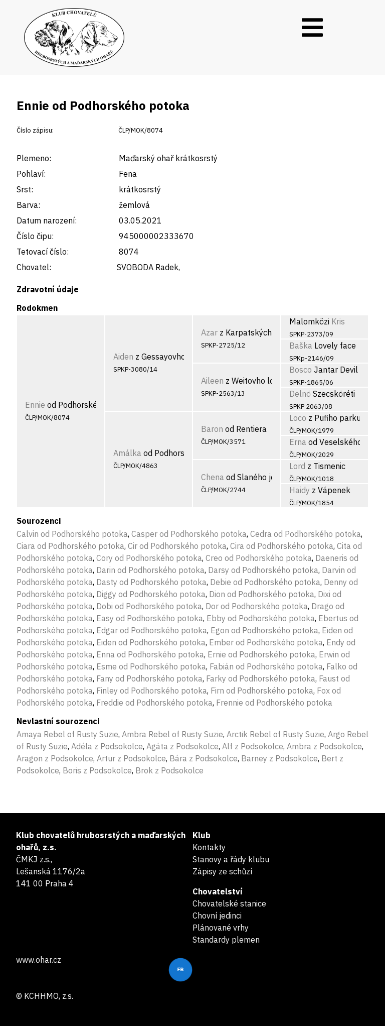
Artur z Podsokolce (131, 758)
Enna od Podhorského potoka (150, 654)
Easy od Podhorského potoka (149, 618)
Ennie (35, 405)
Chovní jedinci (217, 915)
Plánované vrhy (220, 928)
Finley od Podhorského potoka (151, 691)
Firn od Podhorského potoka (262, 691)
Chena (212, 477)
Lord (297, 466)
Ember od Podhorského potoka (266, 642)
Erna (297, 442)
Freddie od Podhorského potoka (154, 703)
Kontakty (209, 847)
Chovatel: (34, 267)
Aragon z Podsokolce (55, 758)
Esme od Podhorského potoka (151, 666)
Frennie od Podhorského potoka (274, 703)
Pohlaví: (31, 174)
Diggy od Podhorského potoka (151, 594)
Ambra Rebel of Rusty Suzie (172, 734)
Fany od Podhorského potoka (149, 678)
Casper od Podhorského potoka (189, 534)
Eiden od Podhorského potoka (151, 642)
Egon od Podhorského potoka (264, 630)
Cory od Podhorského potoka (149, 558)
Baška (300, 345)
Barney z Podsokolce (279, 758)
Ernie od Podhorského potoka (261, 654)
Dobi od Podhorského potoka (149, 606)
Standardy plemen (226, 940)
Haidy (299, 490)
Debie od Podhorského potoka (265, 582)
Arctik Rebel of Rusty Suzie (275, 734)
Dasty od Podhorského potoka (151, 582)
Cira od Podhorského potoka (281, 546)
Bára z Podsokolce (203, 758)
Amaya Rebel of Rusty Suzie (67, 734)
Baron (212, 429)
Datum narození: (47, 220)
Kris (338, 321)
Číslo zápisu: (35, 130)
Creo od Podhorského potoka (259, 558)
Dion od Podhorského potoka (261, 594)
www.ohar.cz (38, 960)
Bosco (300, 370)
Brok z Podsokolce (169, 770)
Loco (297, 418)
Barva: (28, 205)
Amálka (127, 453)
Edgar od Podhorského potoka (151, 630)
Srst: (25, 189)
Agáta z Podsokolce (182, 746)
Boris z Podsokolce (97, 770)
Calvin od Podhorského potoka (72, 534)
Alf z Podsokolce (252, 746)
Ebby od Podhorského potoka (261, 618)
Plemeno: (34, 158)
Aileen (212, 381)
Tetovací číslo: (43, 252)
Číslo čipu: (35, 236)
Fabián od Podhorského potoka (266, 666)
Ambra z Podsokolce (324, 746)
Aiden (123, 357)
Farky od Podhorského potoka (260, 678)
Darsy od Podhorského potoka (263, 570)
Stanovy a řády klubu (230, 859)
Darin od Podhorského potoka (150, 570)
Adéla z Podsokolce (107, 746)
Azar (209, 332)
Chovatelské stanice (229, 903)
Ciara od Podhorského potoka (70, 546)
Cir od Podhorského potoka (177, 546)
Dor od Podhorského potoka (257, 606)
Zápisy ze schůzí (222, 871)
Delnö (300, 394)
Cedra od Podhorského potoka (305, 534)
